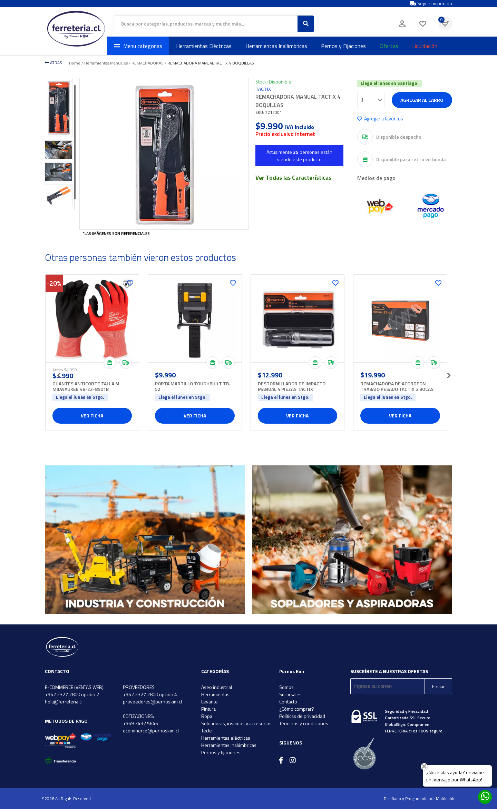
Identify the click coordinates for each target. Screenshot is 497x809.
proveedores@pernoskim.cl (152, 701)
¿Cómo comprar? (296, 708)
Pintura (208, 708)
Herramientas (215, 694)
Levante (209, 701)
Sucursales (290, 694)
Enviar (438, 686)
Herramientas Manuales (106, 63)
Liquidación (424, 46)
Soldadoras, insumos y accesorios (236, 723)
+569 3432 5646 (140, 723)
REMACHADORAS (147, 63)
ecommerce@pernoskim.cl (151, 730)
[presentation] (58, 373)
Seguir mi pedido (431, 3)
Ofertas (389, 46)
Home (74, 63)
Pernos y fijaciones (221, 752)
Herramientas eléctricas (225, 737)
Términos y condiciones (303, 723)
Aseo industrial (216, 687)
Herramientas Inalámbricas (276, 46)
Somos (286, 687)
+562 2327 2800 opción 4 (150, 694)
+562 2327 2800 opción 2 (72, 694)
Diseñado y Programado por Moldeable (420, 798)
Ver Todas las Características (293, 177)
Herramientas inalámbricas (228, 745)
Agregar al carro (422, 99)
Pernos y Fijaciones (343, 46)
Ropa (206, 716)
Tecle (206, 730)
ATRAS (53, 62)
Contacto (288, 701)
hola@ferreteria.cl (63, 701)
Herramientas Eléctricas (204, 46)
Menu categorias (138, 46)
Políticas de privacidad (302, 716)
